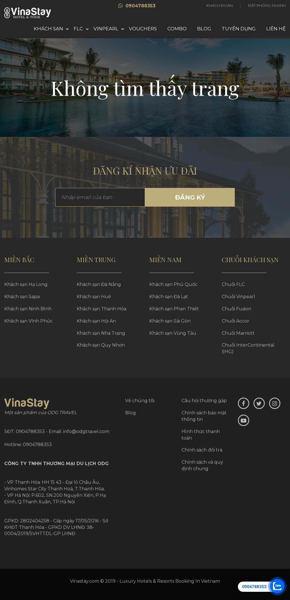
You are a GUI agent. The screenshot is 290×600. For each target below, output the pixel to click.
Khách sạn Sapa (22, 296)
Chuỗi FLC (233, 284)
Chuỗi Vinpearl (238, 296)
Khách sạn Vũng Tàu (172, 333)
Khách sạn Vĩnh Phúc (28, 321)
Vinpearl (105, 28)
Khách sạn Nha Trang (101, 333)
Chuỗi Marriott (238, 333)
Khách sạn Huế (94, 296)
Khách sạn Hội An (96, 321)
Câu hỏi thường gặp (204, 400)
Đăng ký (190, 197)
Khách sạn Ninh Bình (28, 308)
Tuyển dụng (239, 28)
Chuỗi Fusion (236, 308)
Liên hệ (276, 28)
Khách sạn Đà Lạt (168, 296)
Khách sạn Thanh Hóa (101, 308)
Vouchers (143, 28)
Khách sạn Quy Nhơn (101, 345)
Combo (177, 28)
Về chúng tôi (139, 400)
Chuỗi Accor (235, 321)
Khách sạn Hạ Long (26, 284)
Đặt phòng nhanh (267, 5)
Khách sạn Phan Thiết (174, 308)
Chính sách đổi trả (202, 450)
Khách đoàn (219, 5)
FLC (78, 28)
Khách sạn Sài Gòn (170, 321)
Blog (204, 28)
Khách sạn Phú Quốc (173, 284)
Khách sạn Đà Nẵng (99, 284)
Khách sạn (48, 28)
